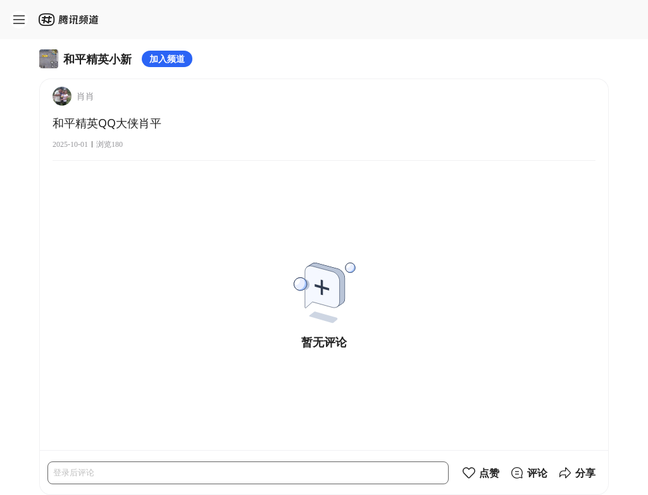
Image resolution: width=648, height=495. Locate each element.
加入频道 (167, 59)
